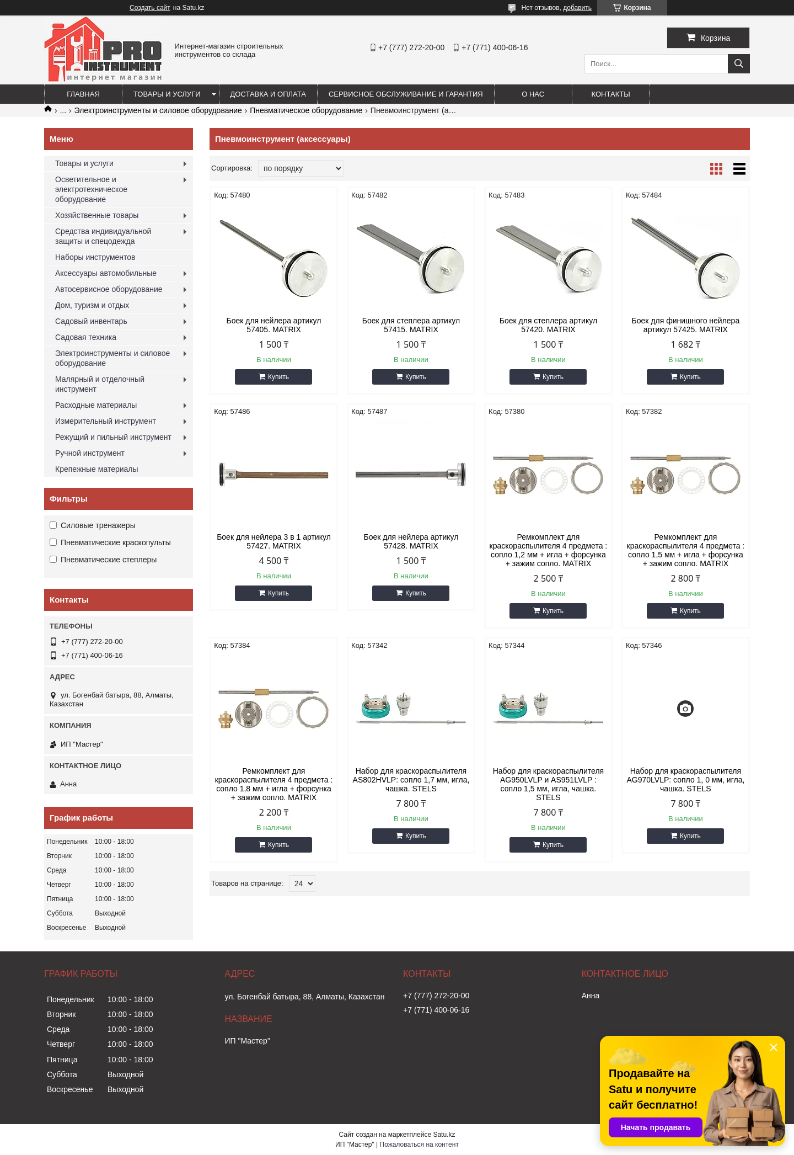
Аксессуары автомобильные (106, 273)
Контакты (611, 94)
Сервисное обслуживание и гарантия (406, 94)
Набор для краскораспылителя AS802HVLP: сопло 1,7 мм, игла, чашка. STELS (411, 780)
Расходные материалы (96, 405)
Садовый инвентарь (91, 321)
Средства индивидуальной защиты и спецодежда (103, 236)
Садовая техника (85, 337)
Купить (278, 377)
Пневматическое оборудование (306, 110)
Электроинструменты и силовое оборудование (158, 110)
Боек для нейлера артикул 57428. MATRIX (410, 541)
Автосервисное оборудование (109, 289)
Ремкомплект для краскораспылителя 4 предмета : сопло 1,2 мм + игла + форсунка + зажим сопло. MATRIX (549, 550)
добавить (577, 8)
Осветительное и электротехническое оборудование (91, 189)
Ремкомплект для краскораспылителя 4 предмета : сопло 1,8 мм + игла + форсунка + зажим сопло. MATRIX (274, 784)
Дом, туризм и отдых (92, 305)
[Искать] (739, 63)
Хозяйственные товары (96, 215)
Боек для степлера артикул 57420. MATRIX (548, 325)
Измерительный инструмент (105, 421)
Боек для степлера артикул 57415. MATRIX (411, 325)
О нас (533, 94)
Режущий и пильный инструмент (113, 437)
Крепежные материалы (96, 469)
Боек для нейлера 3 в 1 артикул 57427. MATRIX (274, 541)
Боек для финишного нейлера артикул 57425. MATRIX (686, 325)
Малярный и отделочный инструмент (99, 384)
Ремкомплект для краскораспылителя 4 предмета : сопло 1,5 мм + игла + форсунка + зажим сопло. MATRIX (686, 550)
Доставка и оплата (268, 94)
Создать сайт (150, 8)
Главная (83, 94)
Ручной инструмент (90, 453)
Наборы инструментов (95, 257)
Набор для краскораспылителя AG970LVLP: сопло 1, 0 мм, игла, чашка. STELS (685, 780)
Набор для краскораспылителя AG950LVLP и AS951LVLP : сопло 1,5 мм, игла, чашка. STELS (548, 784)
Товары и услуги (167, 94)
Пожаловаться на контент (419, 1144)
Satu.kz (444, 1134)
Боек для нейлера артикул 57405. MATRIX (273, 325)
